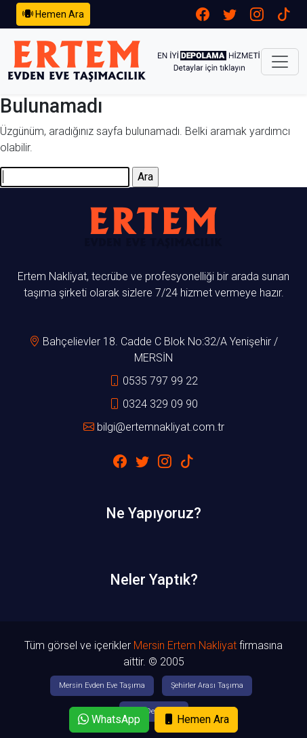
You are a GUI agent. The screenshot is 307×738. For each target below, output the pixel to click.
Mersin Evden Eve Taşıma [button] (102, 685)
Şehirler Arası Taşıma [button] (207, 685)
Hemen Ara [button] (53, 13)
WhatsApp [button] (109, 719)
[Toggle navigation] (280, 61)
